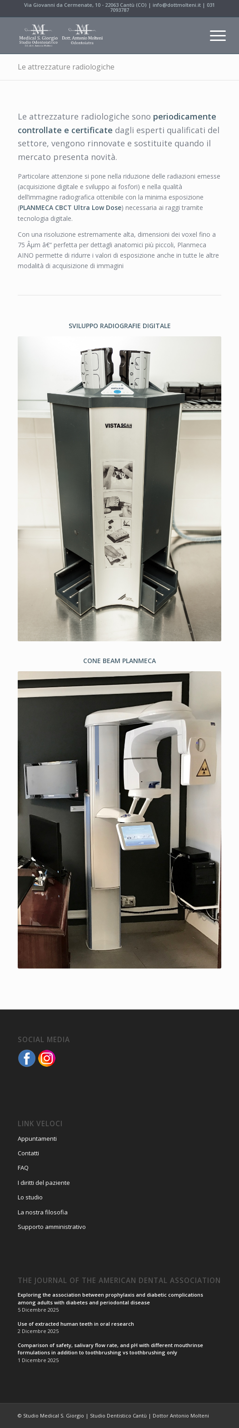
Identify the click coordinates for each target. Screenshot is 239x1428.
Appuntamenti (37, 1138)
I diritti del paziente (44, 1182)
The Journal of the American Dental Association (119, 1281)
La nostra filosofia (43, 1212)
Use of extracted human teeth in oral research (76, 1323)
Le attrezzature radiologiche (66, 67)
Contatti (28, 1153)
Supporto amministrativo (52, 1227)
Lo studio (30, 1197)
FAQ (23, 1167)
